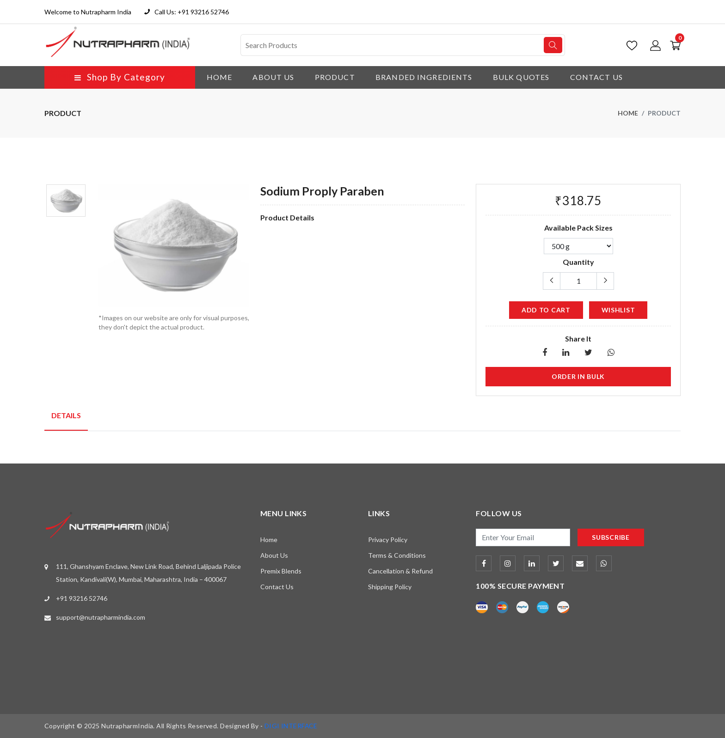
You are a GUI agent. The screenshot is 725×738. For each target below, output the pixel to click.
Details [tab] (66, 414)
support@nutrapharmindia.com (100, 617)
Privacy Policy (387, 539)
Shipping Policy (390, 586)
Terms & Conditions (397, 555)
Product (335, 77)
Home (219, 77)
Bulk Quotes (522, 77)
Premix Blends (280, 570)
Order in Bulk (578, 376)
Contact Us (597, 77)
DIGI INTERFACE (291, 726)
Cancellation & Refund (400, 570)
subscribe (610, 537)
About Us (273, 77)
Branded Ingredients (424, 77)
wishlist (618, 309)
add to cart (546, 309)
